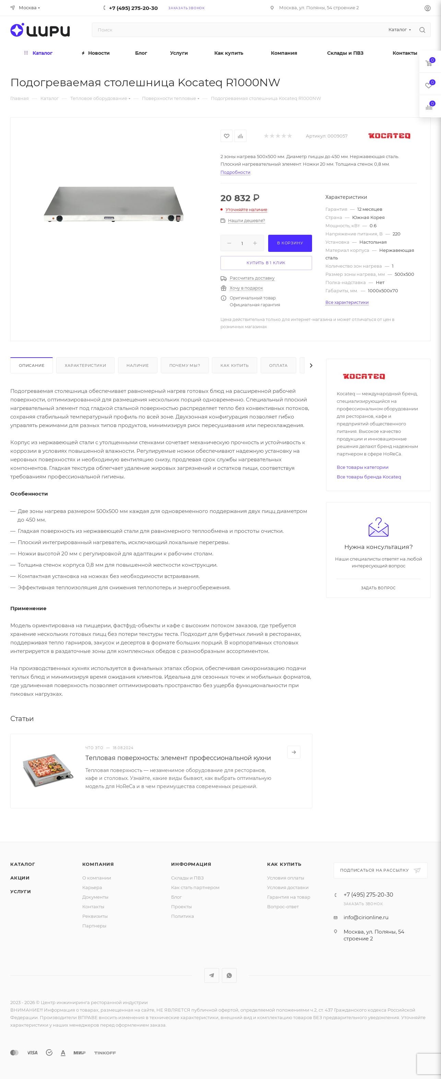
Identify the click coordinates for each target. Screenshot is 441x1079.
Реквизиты (95, 916)
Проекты (181, 906)
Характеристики (85, 365)
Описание (31, 365)
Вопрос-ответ (283, 906)
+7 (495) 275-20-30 (133, 8)
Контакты (93, 906)
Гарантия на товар (288, 897)
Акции (20, 878)
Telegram (211, 975)
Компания (98, 864)
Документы (95, 897)
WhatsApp (229, 975)
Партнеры (94, 925)
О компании (96, 878)
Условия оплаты (285, 878)
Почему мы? (184, 365)
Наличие (138, 365)
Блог (176, 897)
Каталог (22, 864)
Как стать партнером (195, 887)
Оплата (278, 365)
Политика (182, 916)
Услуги (20, 891)
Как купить (234, 365)
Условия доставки (288, 887)
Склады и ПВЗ (187, 878)
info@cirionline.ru (366, 917)
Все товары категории (363, 467)
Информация (191, 864)
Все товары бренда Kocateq (369, 476)
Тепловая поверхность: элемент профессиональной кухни (178, 758)
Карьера (92, 887)
